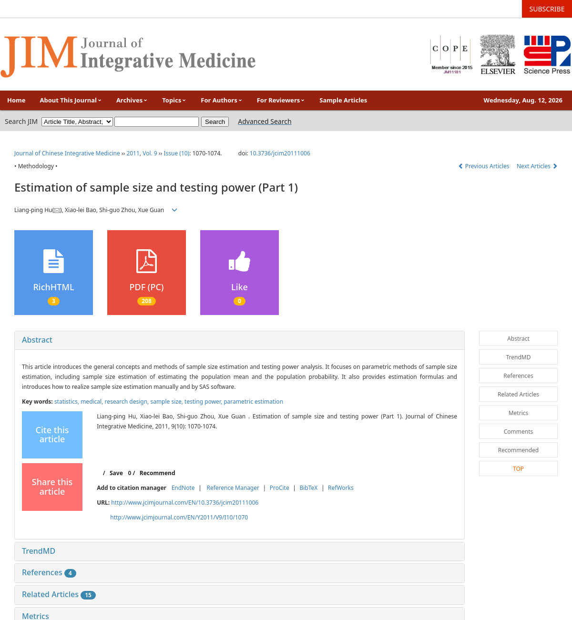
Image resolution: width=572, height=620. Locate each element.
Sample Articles (343, 100)
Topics (174, 100)
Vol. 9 (150, 153)
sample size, (167, 401)
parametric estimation (253, 401)
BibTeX (308, 488)
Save (116, 473)
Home (16, 100)
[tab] (239, 340)
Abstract (37, 340)
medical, (92, 401)
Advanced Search (264, 121)
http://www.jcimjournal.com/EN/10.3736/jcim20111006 (184, 502)
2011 (132, 153)
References (49, 572)
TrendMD (38, 551)
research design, (128, 401)
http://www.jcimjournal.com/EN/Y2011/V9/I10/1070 (179, 517)
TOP (518, 469)
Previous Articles (484, 166)
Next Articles (537, 166)
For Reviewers (281, 100)
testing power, (204, 401)
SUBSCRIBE (547, 8)
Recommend (157, 473)
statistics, (67, 401)
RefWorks (341, 488)
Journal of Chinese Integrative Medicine (67, 153)
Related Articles (59, 594)
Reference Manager (232, 488)
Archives (132, 100)
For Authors (221, 100)
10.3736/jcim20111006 (280, 153)
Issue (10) (176, 153)
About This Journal (71, 100)
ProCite (279, 488)
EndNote (183, 488)
